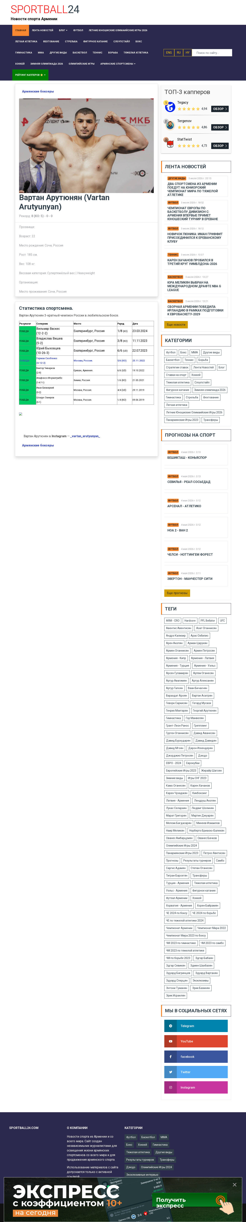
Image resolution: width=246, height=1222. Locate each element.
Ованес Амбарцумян (179, 838)
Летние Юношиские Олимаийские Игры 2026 (194, 412)
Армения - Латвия (202, 658)
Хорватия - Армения (179, 905)
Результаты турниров (197, 860)
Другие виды (176, 178)
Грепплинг (200, 725)
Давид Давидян (205, 740)
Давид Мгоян (174, 748)
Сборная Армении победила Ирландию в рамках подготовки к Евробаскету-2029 (195, 310)
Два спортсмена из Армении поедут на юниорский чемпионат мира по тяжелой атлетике (192, 189)
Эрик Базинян (201, 988)
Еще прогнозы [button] (177, 593)
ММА (194, 352)
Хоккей (195, 374)
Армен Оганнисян (177, 650)
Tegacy (182, 102)
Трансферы (210, 419)
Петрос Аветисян (214, 853)
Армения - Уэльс (204, 665)
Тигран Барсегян (176, 875)
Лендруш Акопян (205, 800)
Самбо (220, 860)
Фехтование (211, 397)
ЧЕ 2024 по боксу (176, 913)
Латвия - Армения (177, 800)
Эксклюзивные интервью (142, 1174)
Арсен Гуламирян (177, 673)
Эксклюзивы (201, 980)
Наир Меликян (175, 830)
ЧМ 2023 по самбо (212, 943)
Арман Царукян (197, 643)
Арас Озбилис (199, 635)
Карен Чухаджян (176, 793)
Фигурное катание (177, 389)
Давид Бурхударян (178, 740)
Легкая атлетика (176, 404)
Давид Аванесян (204, 733)
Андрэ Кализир (176, 635)
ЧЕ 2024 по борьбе (204, 913)
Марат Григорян (176, 815)
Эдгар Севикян (175, 965)
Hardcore (190, 620)
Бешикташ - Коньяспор (187, 457)
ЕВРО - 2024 (173, 763)
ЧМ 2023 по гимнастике (181, 943)
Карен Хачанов (200, 785)
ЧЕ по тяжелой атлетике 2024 (185, 920)
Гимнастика (173, 397)
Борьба (203, 359)
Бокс (183, 352)
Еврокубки (192, 763)
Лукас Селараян (176, 808)
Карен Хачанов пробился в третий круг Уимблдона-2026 (192, 262)
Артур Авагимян (176, 680)
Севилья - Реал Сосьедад (188, 482)
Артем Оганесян (203, 673)
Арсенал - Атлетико (184, 506)
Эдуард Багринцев (178, 973)
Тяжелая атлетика (177, 382)
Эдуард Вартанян (206, 973)
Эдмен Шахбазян (201, 965)
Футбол (173, 202)
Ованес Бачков (207, 838)
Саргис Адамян (176, 868)
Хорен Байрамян (207, 905)
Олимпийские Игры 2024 (181, 845)
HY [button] (187, 52)
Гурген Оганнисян (177, 733)
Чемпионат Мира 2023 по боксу (186, 935)
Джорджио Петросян (179, 755)
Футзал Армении (176, 898)
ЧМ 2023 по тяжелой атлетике (185, 950)
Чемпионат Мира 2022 (211, 928)
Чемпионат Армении (179, 928)
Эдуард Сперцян (177, 980)
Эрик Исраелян (175, 995)
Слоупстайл (201, 382)
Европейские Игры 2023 (181, 770)
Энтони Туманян (176, 988)
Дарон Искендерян (200, 748)
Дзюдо (202, 755)
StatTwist (184, 139)
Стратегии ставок (177, 367)
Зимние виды (174, 778)
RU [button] (179, 52)
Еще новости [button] (176, 324)
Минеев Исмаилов (208, 823)
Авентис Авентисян (178, 628)
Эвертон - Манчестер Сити (189, 579)
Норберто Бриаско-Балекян (206, 830)
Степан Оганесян (201, 868)
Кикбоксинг (199, 793)
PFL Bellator (208, 620)
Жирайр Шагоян (211, 770)
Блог (222, 367)
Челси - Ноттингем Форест (190, 554)
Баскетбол (175, 277)
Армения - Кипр (176, 658)
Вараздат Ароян (176, 695)
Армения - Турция (177, 665)
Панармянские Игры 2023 (182, 419)
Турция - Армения (177, 883)
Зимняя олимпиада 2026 (210, 389)
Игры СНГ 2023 (197, 778)
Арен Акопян (174, 643)
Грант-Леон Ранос (177, 725)
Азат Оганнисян (206, 628)
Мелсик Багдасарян (178, 823)
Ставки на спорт (176, 374)
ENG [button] (169, 52)
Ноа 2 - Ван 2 (177, 530)
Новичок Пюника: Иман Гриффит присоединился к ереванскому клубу (195, 237)
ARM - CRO (173, 620)
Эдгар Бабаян (204, 958)
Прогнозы (172, 860)
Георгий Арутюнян (204, 710)
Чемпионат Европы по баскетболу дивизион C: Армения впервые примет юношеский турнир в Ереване (192, 213)
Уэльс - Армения (176, 890)
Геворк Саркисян (176, 703)
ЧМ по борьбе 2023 (178, 958)
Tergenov (184, 121)
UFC (222, 620)
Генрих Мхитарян (177, 710)
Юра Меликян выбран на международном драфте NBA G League (194, 286)
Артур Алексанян (203, 680)
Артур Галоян (174, 688)
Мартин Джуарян (202, 815)
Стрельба (192, 397)
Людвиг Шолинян (203, 808)
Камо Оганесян (175, 785)
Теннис (173, 254)
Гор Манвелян (195, 718)
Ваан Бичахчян (197, 688)
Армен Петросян (204, 650)
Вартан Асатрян (202, 695)
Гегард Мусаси (201, 703)
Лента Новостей (203, 367)
